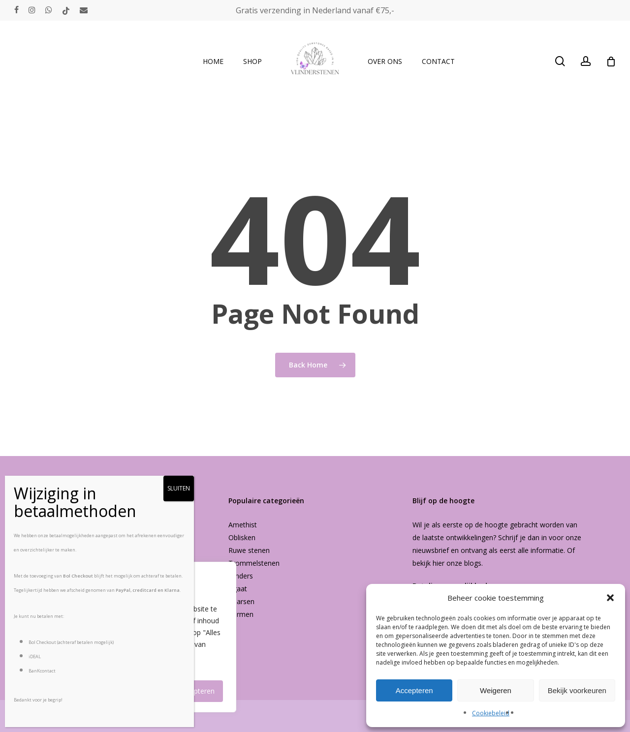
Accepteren (414, 690)
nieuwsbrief (430, 550)
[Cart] (610, 61)
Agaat (237, 588)
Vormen (240, 614)
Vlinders (240, 575)
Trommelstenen (254, 563)
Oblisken (241, 537)
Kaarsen (241, 601)
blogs (472, 563)
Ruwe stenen (249, 550)
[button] (610, 598)
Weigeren (495, 690)
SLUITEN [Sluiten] (178, 488)
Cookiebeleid (490, 713)
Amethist (242, 524)
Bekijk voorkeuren (577, 690)
